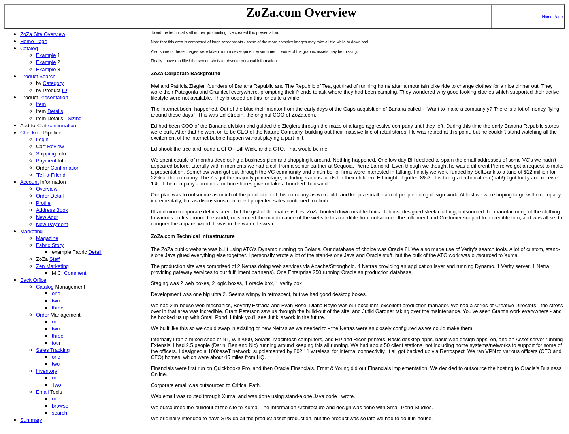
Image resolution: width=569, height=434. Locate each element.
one (56, 293)
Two (56, 385)
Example (46, 55)
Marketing (31, 231)
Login (42, 139)
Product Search (38, 76)
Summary (31, 420)
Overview (46, 189)
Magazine (47, 238)
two (56, 301)
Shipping (46, 154)
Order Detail (50, 196)
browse (60, 406)
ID (64, 90)
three (58, 308)
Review (55, 146)
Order (42, 315)
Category (53, 83)
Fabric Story (50, 245)
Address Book (52, 210)
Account (29, 182)
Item (41, 104)
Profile (43, 203)
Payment (46, 161)
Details (55, 111)
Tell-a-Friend (51, 175)
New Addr (47, 217)
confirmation (62, 125)
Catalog (29, 48)
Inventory (46, 371)
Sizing (74, 118)
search (59, 413)
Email (42, 392)
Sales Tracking (53, 350)
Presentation (53, 97)
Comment (75, 273)
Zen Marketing (52, 266)
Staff (54, 259)
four (56, 343)
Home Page (552, 17)
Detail (94, 252)
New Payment (52, 224)
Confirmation (65, 168)
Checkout (31, 133)
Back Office (33, 280)
